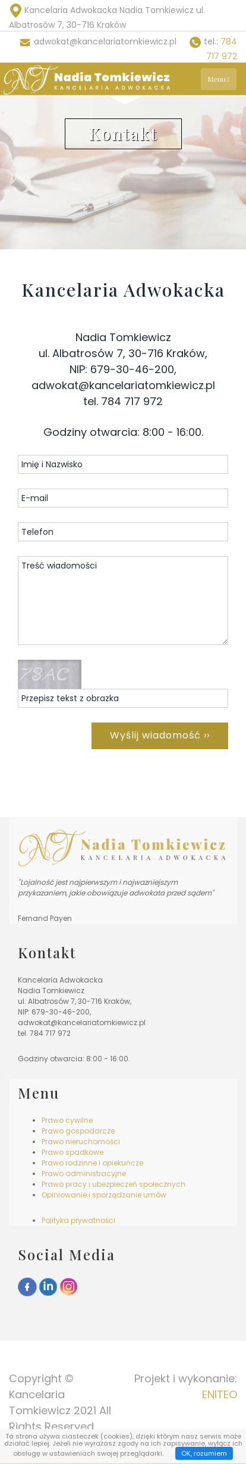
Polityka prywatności (78, 1220)
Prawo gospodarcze (78, 1131)
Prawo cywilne (67, 1120)
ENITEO (219, 1394)
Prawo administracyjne (84, 1173)
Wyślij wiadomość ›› (160, 735)
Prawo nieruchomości (81, 1141)
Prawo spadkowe (72, 1152)
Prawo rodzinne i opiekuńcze (92, 1163)
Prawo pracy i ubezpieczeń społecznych (113, 1184)
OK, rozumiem (204, 1453)
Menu (218, 79)
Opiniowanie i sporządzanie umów (104, 1195)
